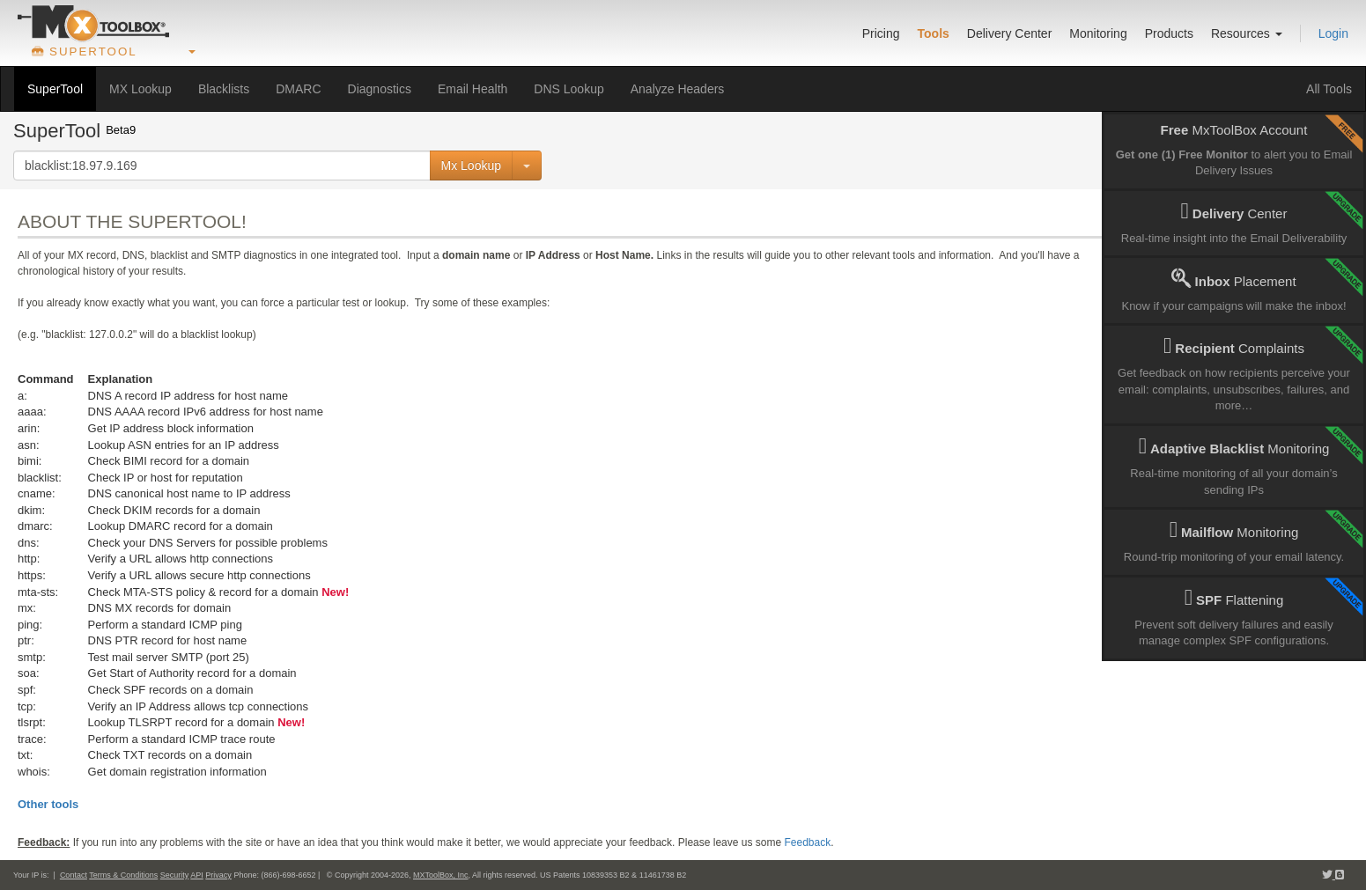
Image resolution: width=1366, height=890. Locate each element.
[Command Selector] (527, 165)
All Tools (1329, 89)
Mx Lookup (471, 165)
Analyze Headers (678, 89)
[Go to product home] (93, 24)
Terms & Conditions (123, 875)
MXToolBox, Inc (441, 875)
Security (174, 875)
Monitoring (1097, 33)
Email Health (472, 89)
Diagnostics (379, 89)
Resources (1246, 33)
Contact (73, 875)
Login (1333, 33)
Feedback (807, 842)
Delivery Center (1009, 33)
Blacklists (223, 89)
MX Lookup (140, 89)
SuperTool (55, 89)
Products (1169, 33)
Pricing (881, 33)
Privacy (218, 875)
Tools (933, 33)
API (196, 875)
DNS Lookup (568, 89)
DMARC (298, 89)
